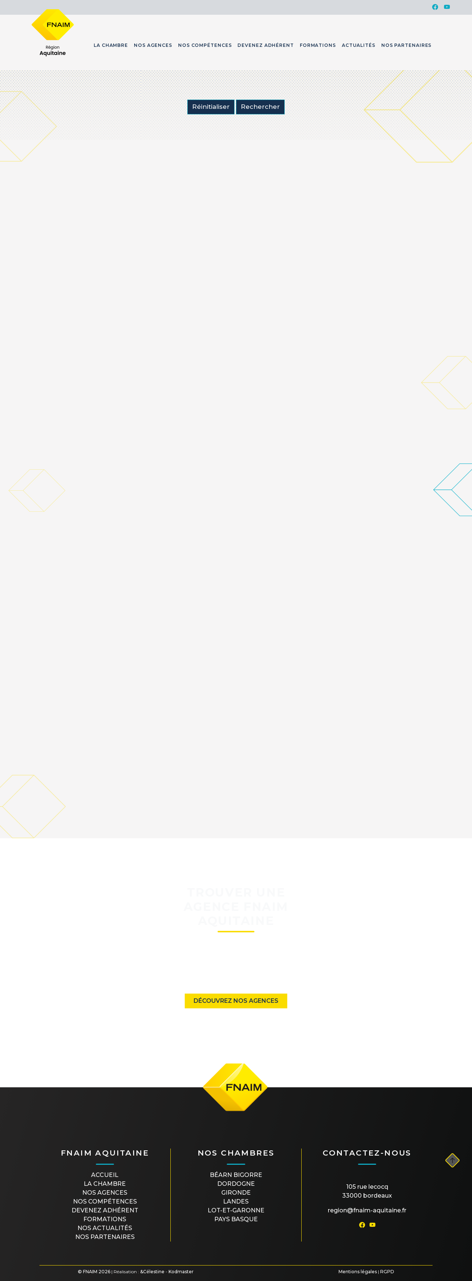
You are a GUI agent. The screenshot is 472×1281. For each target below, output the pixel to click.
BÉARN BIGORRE (236, 1174)
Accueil (104, 1174)
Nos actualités (104, 1228)
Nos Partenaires (406, 45)
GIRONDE (236, 1192)
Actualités (358, 45)
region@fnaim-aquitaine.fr (367, 1210)
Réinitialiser (211, 106)
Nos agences (104, 1192)
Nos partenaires (105, 1236)
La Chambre (111, 45)
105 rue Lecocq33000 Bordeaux (367, 1191)
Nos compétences (105, 1201)
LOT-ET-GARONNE (236, 1210)
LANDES (236, 1201)
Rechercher (260, 106)
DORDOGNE (236, 1183)
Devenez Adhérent (265, 45)
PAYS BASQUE (236, 1219)
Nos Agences (153, 45)
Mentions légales (358, 1271)
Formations (318, 45)
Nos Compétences (205, 45)
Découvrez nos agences (236, 1000)
